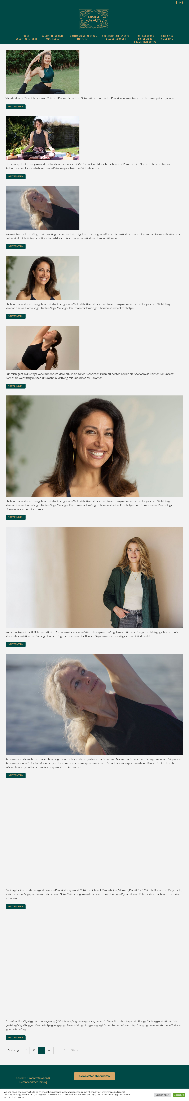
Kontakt (21, 1078)
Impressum (36, 1078)
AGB (47, 1078)
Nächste (76, 1050)
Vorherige (14, 1050)
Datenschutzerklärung (33, 1082)
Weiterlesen (15, 107)
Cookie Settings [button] (162, 1095)
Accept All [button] (179, 1095)
